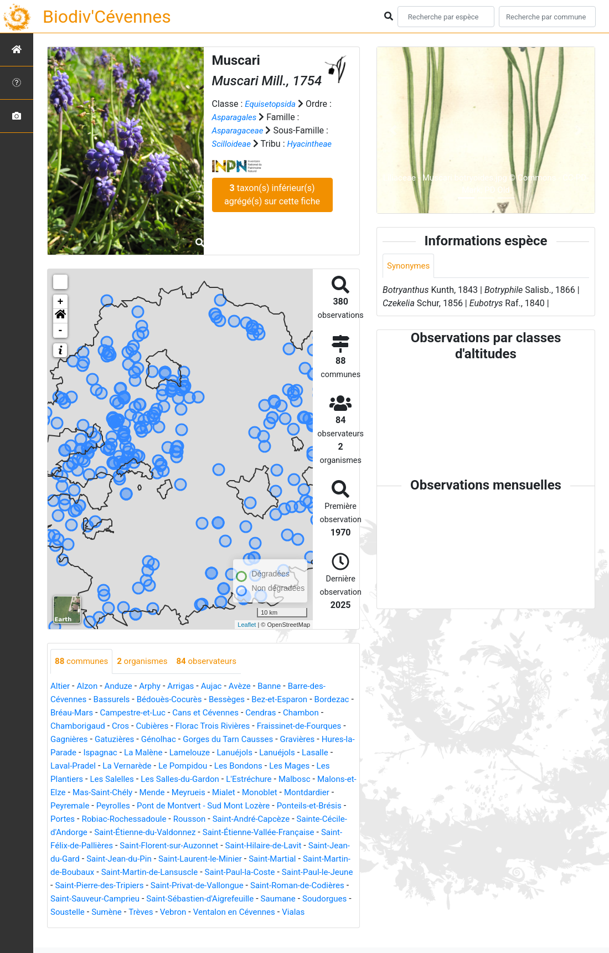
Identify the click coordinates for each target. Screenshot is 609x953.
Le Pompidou (270, 766)
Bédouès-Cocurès (175, 699)
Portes (172, 819)
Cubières (202, 726)
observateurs (214, 661)
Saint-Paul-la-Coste (174, 885)
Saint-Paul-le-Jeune (257, 885)
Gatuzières (174, 739)
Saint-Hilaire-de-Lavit (135, 859)
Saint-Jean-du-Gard (220, 859)
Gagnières (126, 739)
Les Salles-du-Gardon (258, 779)
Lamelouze (276, 753)
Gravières (68, 753)
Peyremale (170, 806)
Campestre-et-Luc (181, 713)
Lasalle (109, 766)
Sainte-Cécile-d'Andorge (163, 832)
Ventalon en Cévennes (244, 925)
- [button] (61, 330)
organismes (147, 661)
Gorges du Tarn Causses (294, 739)
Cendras (316, 713)
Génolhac (220, 739)
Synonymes (409, 266)
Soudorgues (318, 912)
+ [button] (61, 301)
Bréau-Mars (117, 713)
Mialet (320, 792)
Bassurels (115, 699)
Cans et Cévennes (258, 713)
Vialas (306, 925)
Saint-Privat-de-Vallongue (153, 899)
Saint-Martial (171, 872)
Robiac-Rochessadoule (237, 819)
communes (83, 661)
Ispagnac (182, 753)
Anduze (121, 686)
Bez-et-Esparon (292, 699)
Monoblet (69, 806)
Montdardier (119, 806)
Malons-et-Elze (125, 792)
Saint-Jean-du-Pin (299, 859)
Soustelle (68, 925)
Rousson (306, 819)
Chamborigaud (124, 726)
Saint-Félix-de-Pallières (220, 846)
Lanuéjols (323, 753)
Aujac (219, 686)
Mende (245, 792)
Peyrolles (216, 806)
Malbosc (72, 792)
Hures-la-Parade (125, 753)
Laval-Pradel (154, 766)
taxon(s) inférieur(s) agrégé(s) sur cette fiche (272, 208)
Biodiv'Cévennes (107, 16)
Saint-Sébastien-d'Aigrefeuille (187, 912)
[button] (60, 316)
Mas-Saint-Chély (192, 792)
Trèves (145, 925)
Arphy (154, 686)
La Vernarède (211, 766)
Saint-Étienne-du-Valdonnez (271, 832)
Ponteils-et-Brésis (118, 819)
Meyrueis (283, 792)
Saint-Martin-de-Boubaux (252, 872)
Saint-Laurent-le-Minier (94, 872)
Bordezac (68, 713)
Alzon (89, 686)
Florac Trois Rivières (266, 726)
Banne (279, 686)
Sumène (110, 925)
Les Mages (76, 779)
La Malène (227, 753)
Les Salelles (186, 779)
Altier (60, 686)
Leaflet (247, 624)
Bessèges (237, 699)
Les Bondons (328, 766)
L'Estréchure (331, 779)
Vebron (180, 925)
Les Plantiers (130, 779)
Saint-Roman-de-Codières (259, 899)
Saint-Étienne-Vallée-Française (109, 846)
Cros (170, 726)
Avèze (248, 686)
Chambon (69, 726)
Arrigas (187, 686)
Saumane (268, 912)
